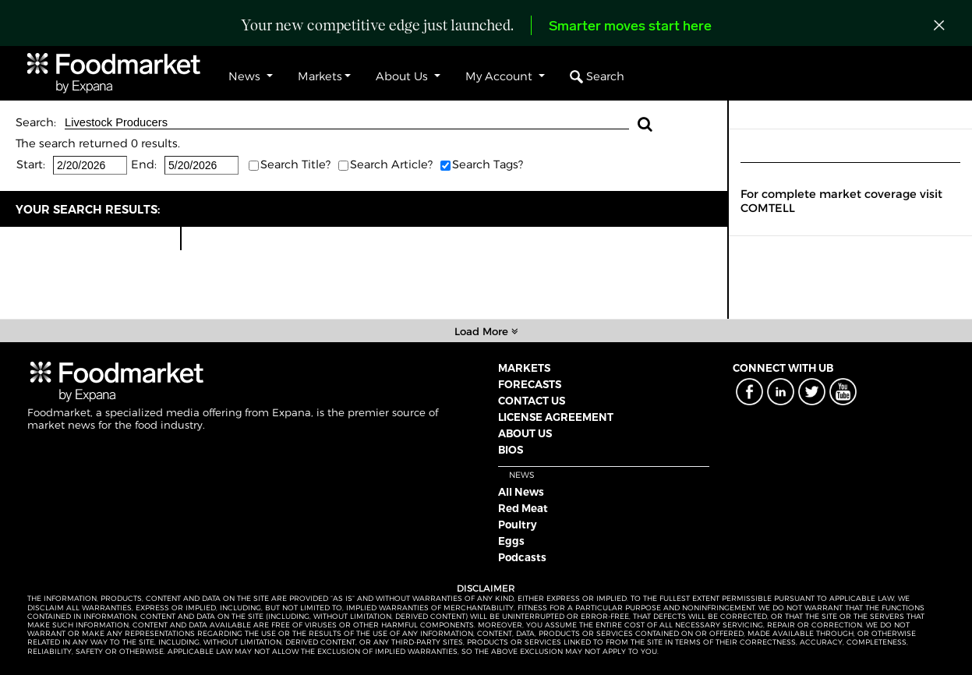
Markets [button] (320, 76)
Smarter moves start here (630, 26)
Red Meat (523, 508)
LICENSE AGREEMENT (555, 417)
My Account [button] (500, 76)
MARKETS (524, 368)
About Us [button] (403, 76)
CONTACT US (531, 400)
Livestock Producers (347, 122)
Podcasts (522, 557)
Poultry (517, 524)
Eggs (511, 541)
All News (521, 492)
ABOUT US (525, 433)
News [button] (245, 76)
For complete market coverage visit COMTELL (841, 201)
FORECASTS (529, 384)
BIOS (510, 450)
